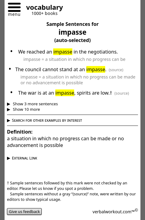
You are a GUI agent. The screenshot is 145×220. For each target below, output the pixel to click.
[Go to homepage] (42, 8)
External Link (24, 158)
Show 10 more (26, 109)
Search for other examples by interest (47, 120)
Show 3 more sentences (35, 104)
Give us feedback (24, 211)
